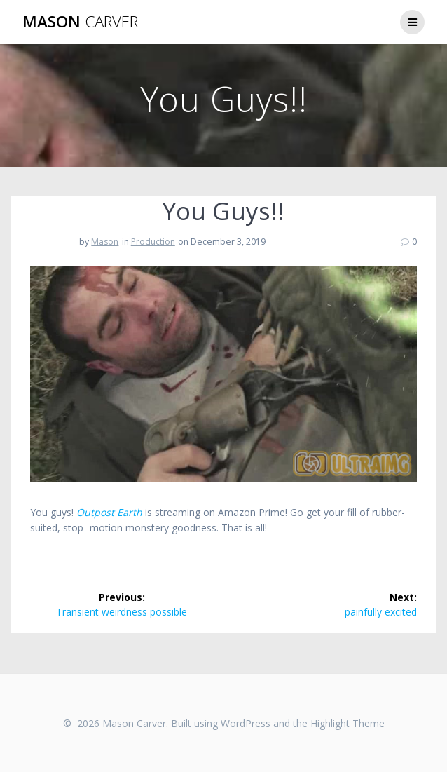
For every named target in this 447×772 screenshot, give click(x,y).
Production (153, 242)
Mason (80, 21)
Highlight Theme (347, 723)
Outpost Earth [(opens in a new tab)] (110, 512)
